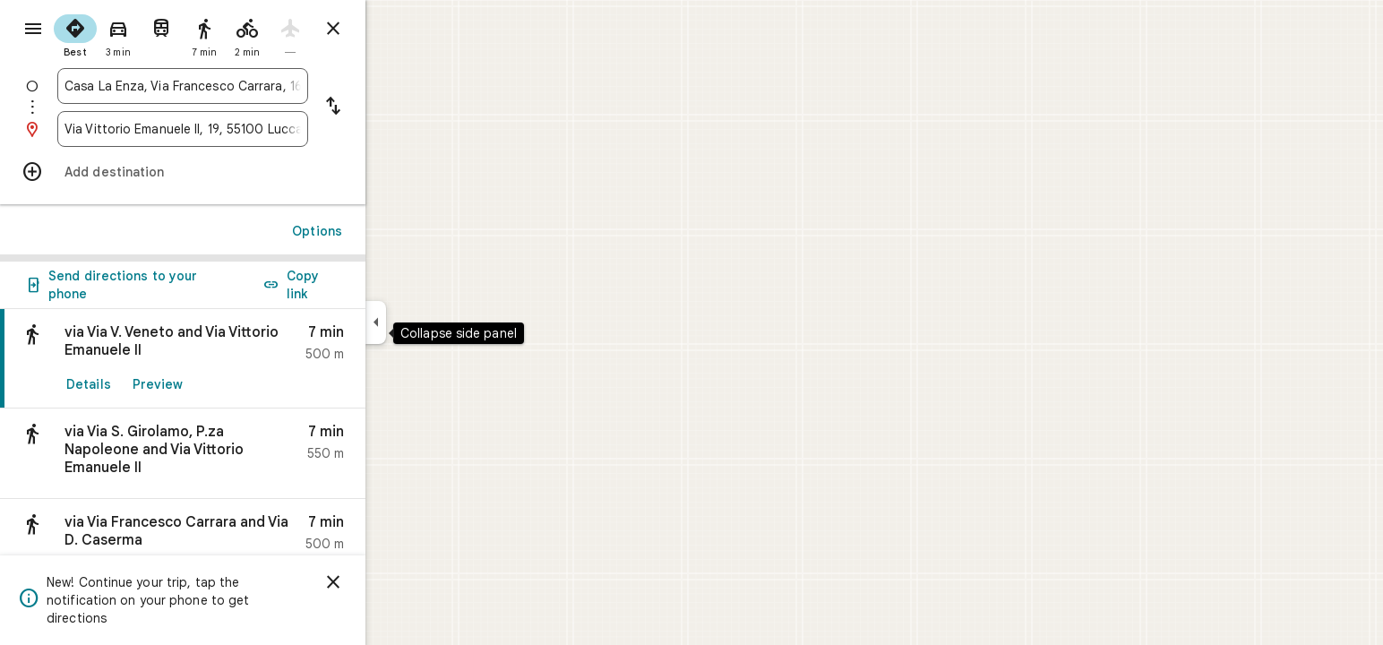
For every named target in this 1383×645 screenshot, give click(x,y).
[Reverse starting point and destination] (398, 107)
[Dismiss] (397, 582)
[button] (247, 453)
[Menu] (32, 30)
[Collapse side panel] (440, 322)
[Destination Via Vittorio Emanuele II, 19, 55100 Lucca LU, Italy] (247, 129)
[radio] (139, 34)
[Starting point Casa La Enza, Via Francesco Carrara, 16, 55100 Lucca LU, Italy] (247, 86)
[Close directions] (398, 28)
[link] (247, 358)
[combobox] (247, 86)
